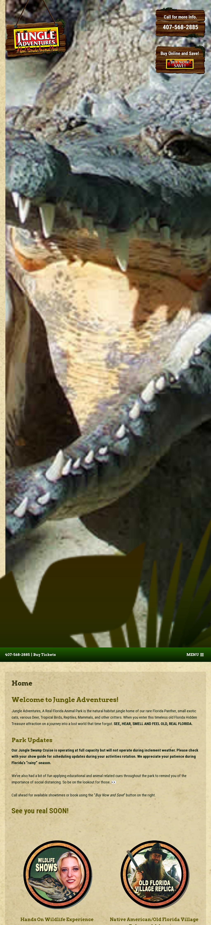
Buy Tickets (44, 655)
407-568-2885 (17, 655)
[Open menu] (195, 655)
